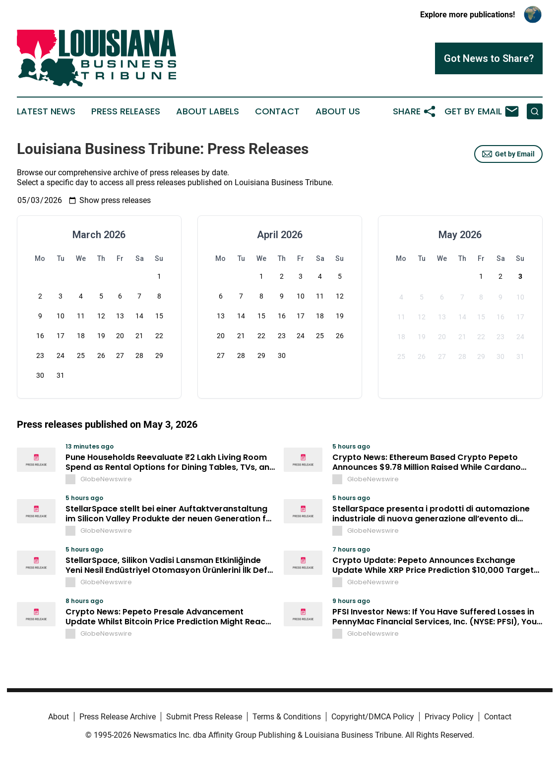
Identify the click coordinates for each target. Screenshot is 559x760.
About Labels (207, 111)
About (58, 716)
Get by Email (508, 154)
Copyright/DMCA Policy (372, 716)
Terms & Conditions (286, 716)
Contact (277, 111)
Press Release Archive (117, 716)
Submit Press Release (204, 716)
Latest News (46, 111)
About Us (337, 111)
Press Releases (125, 111)
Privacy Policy (449, 716)
